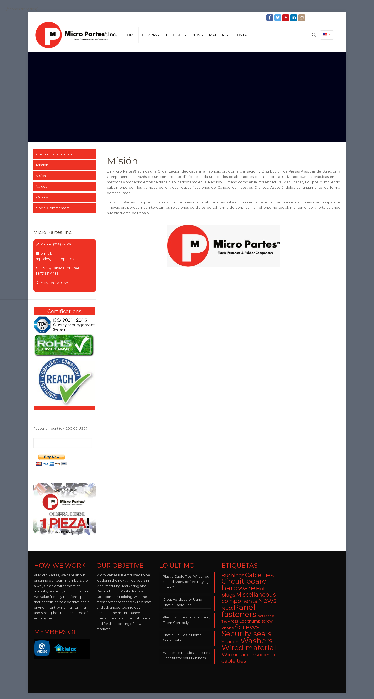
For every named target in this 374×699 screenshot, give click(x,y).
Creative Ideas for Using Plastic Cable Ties (182, 602)
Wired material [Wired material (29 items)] (248, 647)
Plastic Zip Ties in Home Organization (182, 637)
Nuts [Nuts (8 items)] (227, 608)
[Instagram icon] (302, 17)
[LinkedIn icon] (294, 17)
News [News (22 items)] (267, 601)
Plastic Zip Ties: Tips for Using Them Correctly (186, 620)
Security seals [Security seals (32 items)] (246, 633)
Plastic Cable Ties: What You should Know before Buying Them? (186, 581)
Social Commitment (53, 208)
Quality (42, 197)
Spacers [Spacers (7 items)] (230, 642)
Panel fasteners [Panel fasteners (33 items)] (238, 611)
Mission (42, 165)
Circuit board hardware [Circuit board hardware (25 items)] (244, 584)
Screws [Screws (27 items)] (247, 627)
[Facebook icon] (270, 17)
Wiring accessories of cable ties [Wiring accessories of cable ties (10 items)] (249, 657)
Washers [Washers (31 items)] (256, 640)
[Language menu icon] (327, 35)
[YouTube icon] (286, 17)
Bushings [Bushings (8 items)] (232, 575)
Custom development (54, 154)
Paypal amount (60, 428)
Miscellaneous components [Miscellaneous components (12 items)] (248, 597)
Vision (41, 176)
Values (41, 186)
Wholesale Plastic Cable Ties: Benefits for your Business (187, 655)
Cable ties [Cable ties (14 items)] (259, 575)
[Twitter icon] (278, 17)
